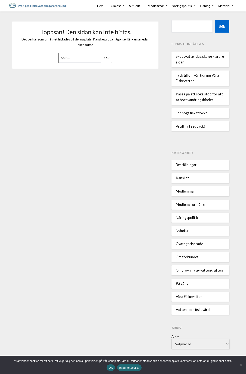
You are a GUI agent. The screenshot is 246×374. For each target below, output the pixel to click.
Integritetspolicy (129, 367)
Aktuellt (134, 6)
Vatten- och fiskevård (193, 310)
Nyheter (182, 231)
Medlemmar (156, 6)
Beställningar (186, 165)
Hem (100, 6)
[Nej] (241, 365)
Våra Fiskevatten (189, 297)
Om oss (116, 6)
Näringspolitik (182, 6)
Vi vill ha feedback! (190, 126)
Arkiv (175, 336)
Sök (222, 26)
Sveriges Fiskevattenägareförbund (42, 5)
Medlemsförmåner (191, 204)
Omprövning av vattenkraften (199, 270)
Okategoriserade (189, 244)
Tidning (204, 6)
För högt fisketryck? (191, 113)
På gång (182, 283)
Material (224, 6)
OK (111, 367)
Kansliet (182, 178)
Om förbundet (187, 257)
